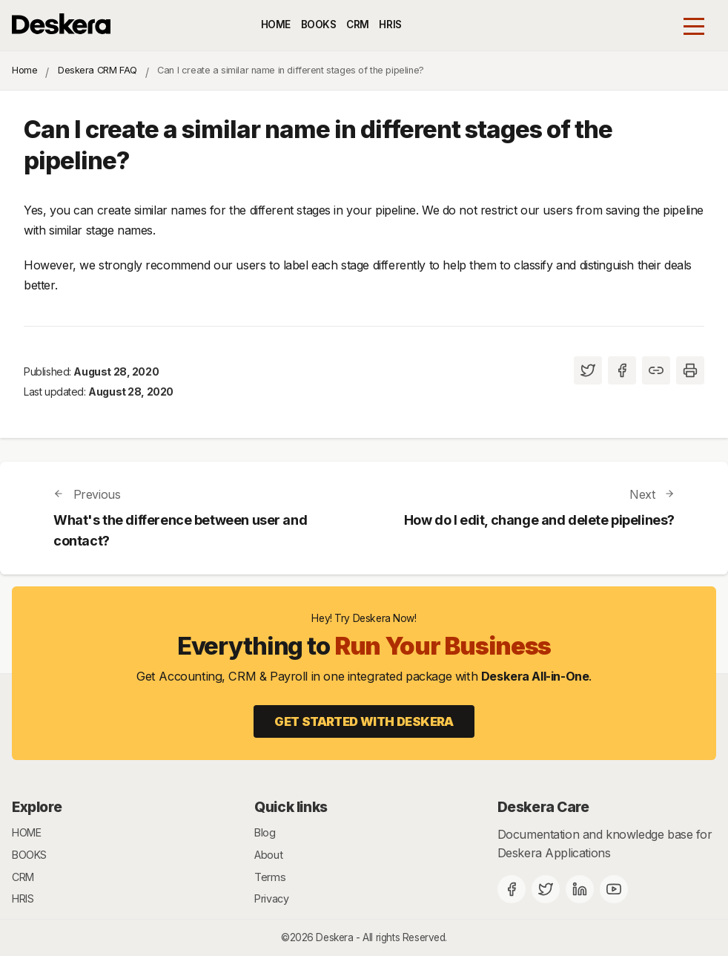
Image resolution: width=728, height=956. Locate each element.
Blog (264, 832)
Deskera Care (543, 807)
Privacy (271, 898)
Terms (269, 877)
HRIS (390, 24)
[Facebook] (511, 889)
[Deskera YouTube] (614, 889)
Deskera (334, 937)
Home (24, 70)
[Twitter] (546, 889)
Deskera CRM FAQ (97, 70)
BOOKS (319, 24)
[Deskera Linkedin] (580, 889)
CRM (357, 24)
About (268, 854)
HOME (276, 24)
